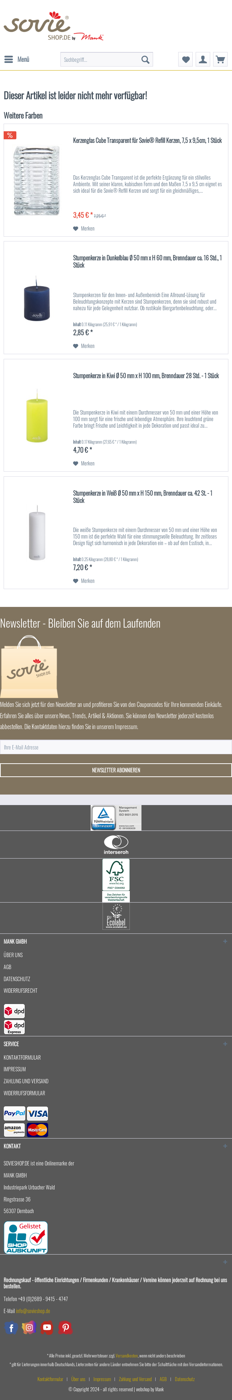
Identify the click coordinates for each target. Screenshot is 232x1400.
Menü (16, 58)
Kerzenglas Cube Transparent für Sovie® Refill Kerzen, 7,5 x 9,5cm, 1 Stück (147, 141)
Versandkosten (127, 1355)
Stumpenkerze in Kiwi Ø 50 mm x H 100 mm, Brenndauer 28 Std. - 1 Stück (146, 376)
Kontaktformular (22, 1057)
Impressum (15, 1069)
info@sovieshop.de (33, 1311)
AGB (7, 967)
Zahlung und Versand (26, 1081)
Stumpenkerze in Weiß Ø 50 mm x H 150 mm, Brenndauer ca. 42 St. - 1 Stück (142, 497)
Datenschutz (17, 979)
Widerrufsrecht (20, 990)
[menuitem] (16, 56)
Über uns (13, 955)
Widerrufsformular (24, 1093)
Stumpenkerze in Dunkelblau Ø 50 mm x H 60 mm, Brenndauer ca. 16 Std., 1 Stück (147, 261)
